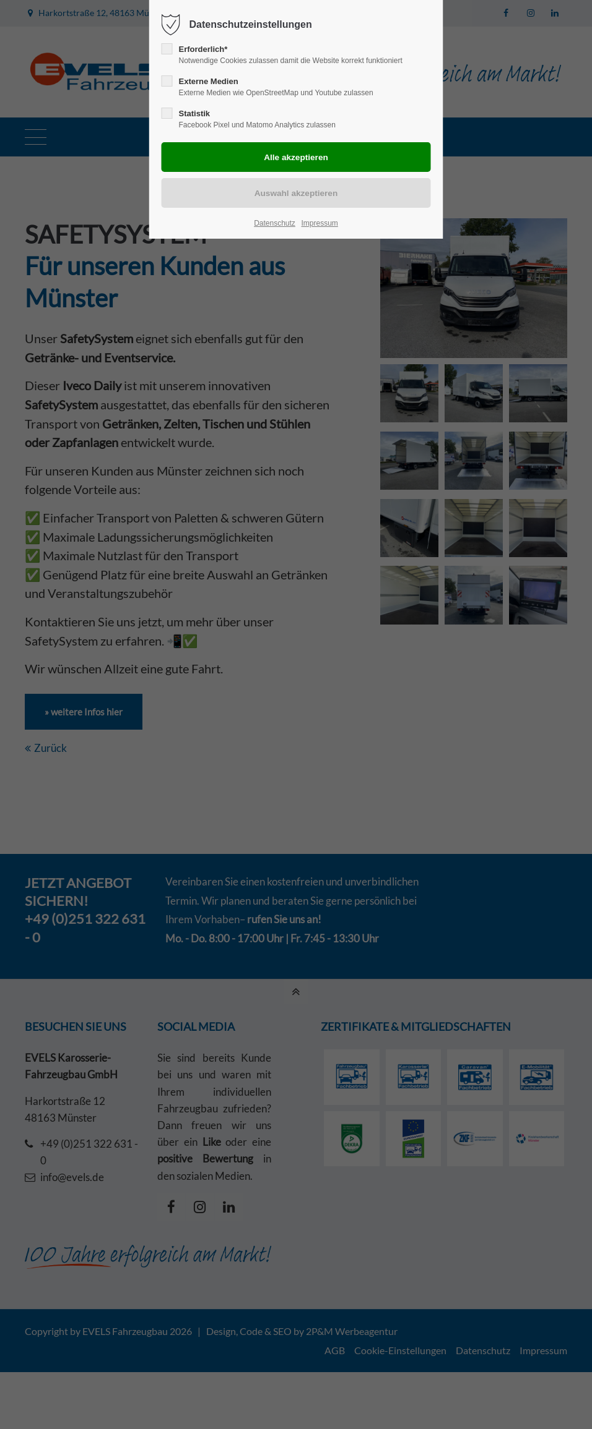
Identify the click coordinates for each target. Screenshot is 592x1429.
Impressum (319, 223)
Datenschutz (274, 223)
